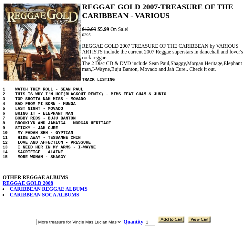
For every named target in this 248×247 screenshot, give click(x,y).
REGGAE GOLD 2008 (28, 199)
